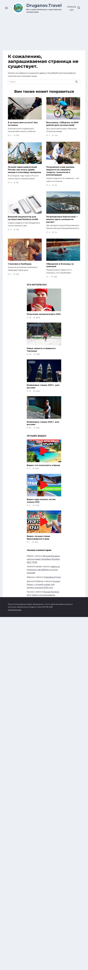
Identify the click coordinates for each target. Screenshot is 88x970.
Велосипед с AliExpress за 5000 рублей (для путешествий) (62, 123)
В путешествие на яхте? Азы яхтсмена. (23, 123)
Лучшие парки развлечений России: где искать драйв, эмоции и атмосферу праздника (24, 169)
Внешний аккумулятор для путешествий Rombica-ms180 (23, 217)
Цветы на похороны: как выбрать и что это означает (43, 569)
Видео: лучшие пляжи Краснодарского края (38, 536)
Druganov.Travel (44, 5)
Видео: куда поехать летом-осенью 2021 (41, 500)
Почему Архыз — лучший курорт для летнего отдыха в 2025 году (43, 583)
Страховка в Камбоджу (20, 263)
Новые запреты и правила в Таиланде (41, 349)
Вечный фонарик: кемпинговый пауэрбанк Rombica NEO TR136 (43, 558)
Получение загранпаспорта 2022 (44, 314)
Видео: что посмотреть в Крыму (43, 464)
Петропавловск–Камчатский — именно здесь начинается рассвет (62, 219)
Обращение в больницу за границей (60, 264)
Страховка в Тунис (52, 576)
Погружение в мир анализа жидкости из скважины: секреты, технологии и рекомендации (60, 171)
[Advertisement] (44, 31)
